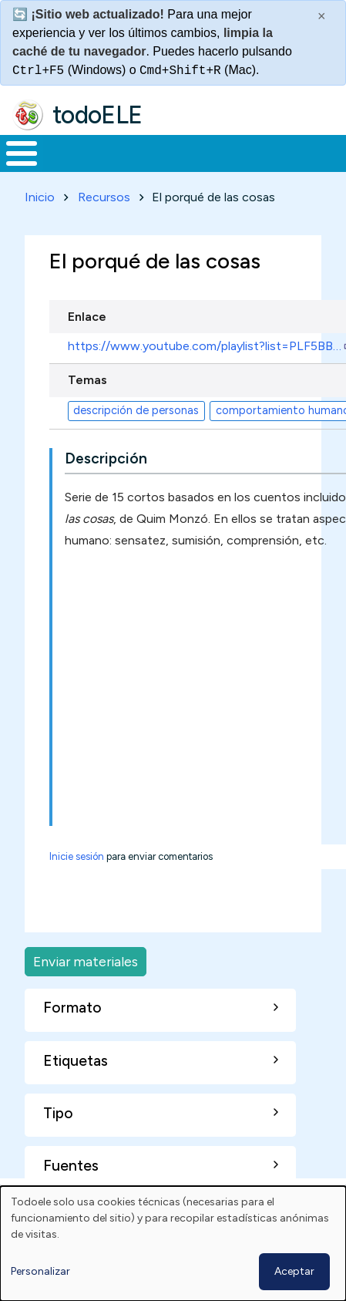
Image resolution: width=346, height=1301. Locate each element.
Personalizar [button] (40, 1271)
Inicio (40, 197)
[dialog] (173, 1243)
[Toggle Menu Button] (21, 153)
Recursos (104, 197)
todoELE (97, 115)
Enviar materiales (85, 961)
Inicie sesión (76, 856)
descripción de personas (136, 410)
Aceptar (294, 1271)
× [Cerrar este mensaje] (321, 16)
